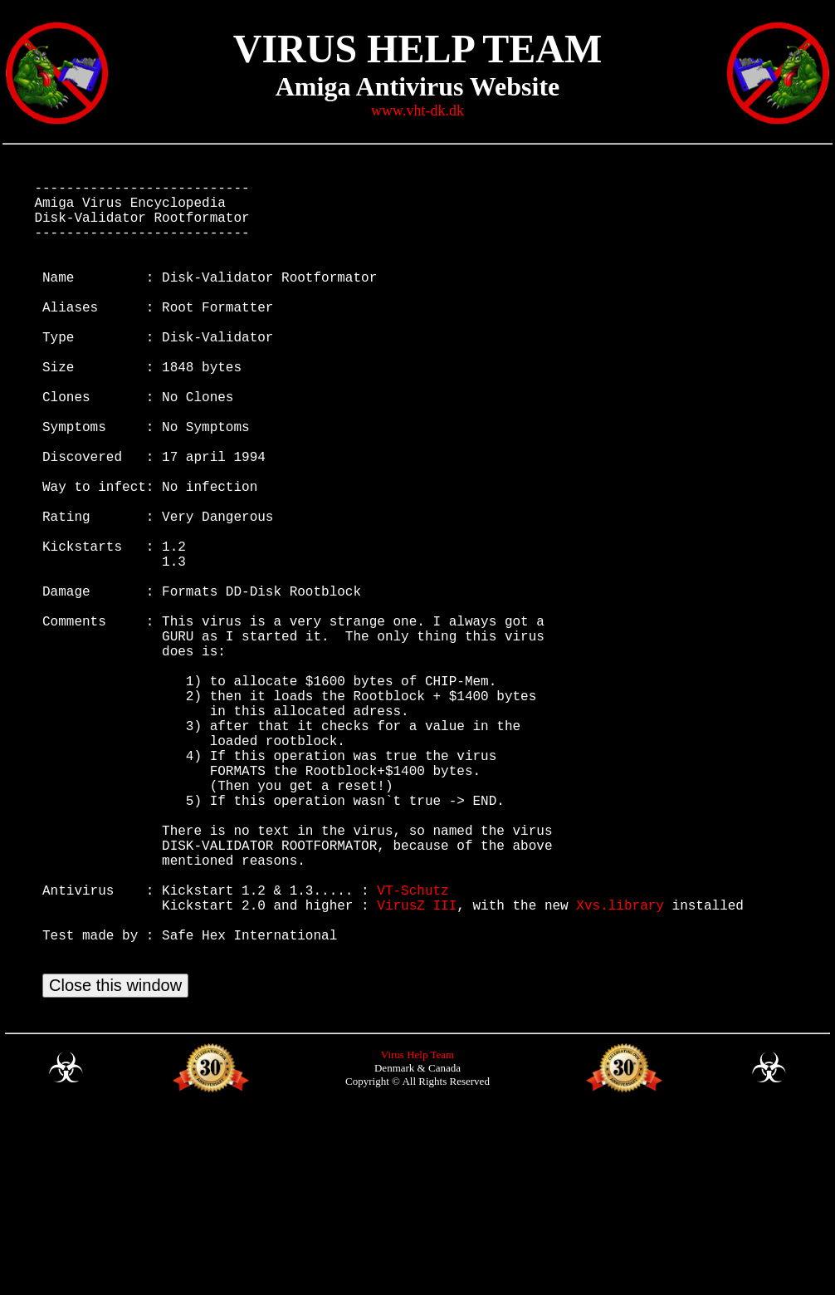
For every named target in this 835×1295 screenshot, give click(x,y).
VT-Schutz (412, 1049)
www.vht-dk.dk (417, 110)
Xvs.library (620, 1067)
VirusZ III (417, 1067)
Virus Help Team (417, 1234)
